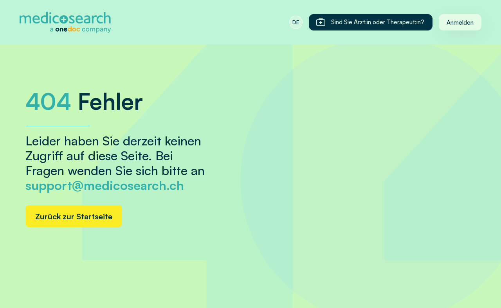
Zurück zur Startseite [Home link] (73, 216)
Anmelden (460, 22)
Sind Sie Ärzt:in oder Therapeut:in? (369, 22)
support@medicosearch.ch (104, 185)
